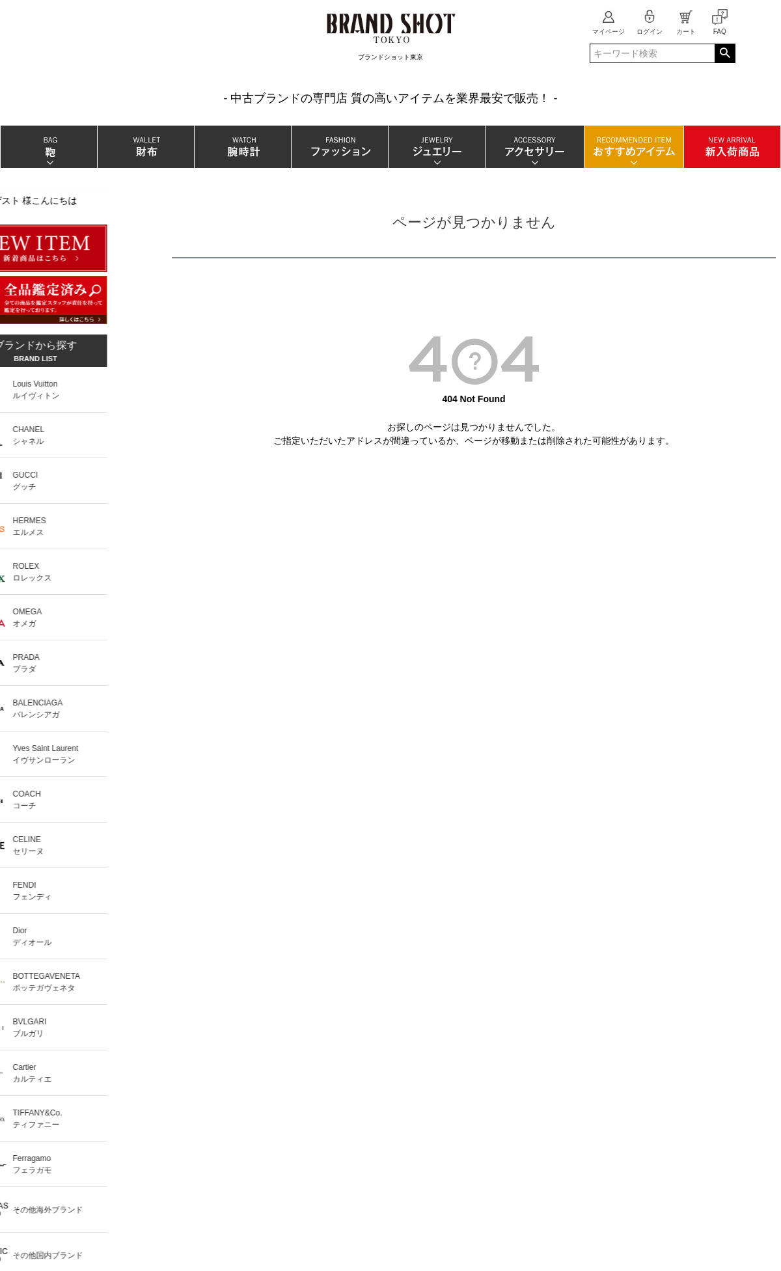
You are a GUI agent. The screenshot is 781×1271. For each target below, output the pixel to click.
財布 (145, 147)
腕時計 (242, 147)
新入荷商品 (731, 147)
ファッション (339, 147)
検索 (725, 53)
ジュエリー (436, 147)
